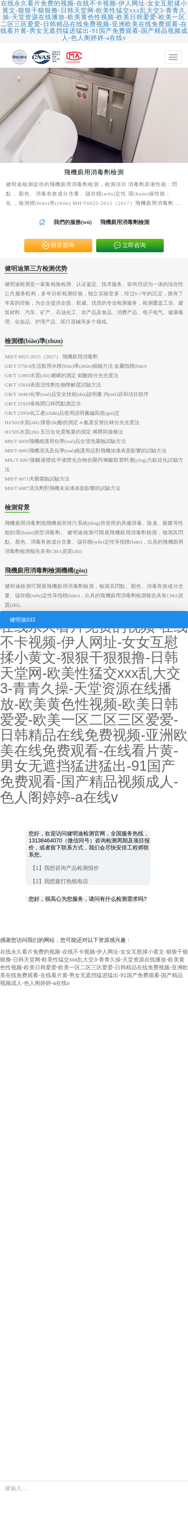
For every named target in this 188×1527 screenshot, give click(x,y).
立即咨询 (130, 245)
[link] (42, 222)
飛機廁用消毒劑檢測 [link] (124, 222)
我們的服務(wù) (72, 222)
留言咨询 (58, 245)
